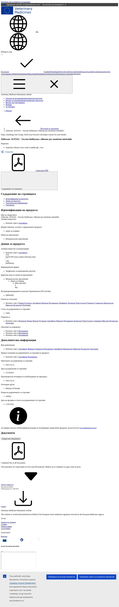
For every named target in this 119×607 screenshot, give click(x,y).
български (22, 72)
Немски (36, 321)
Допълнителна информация (16, 203)
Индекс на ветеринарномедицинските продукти (24, 100)
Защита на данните (8, 522)
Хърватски (39, 349)
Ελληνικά (72, 72)
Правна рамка (6, 526)
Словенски (99, 303)
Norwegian (26, 305)
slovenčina (47, 74)
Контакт (4, 536)
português (33, 74)
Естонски (28, 303)
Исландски (17, 305)
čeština (52, 72)
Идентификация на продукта (17, 199)
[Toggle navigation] (37, 84)
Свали (21, 506)
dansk (57, 72)
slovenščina (55, 74)
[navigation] (15, 2)
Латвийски (63, 303)
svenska (68, 74)
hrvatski (96, 72)
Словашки (97, 321)
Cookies (4, 524)
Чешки (21, 303)
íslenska (73, 74)
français (84, 72)
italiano (101, 72)
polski (27, 74)
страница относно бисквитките (22, 583)
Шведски (9, 305)
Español (47, 72)
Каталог (9, 111)
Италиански (53, 303)
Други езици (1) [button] (24, 485)
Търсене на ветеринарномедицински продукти (24, 98)
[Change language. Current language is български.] (19, 32)
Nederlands (21, 74)
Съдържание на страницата (29, 181)
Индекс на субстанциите (15, 103)
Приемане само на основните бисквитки (97, 577)
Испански (22, 321)
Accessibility (6, 529)
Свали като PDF (24, 170)
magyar (10, 74)
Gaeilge (90, 72)
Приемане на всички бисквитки (61, 577)
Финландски (108, 303)
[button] (7, 151)
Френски (44, 303)
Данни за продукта (13, 201)
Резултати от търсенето (32, 129)
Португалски (81, 303)
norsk (78, 74)
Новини (9, 105)
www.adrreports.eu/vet (88, 428)
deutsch (62, 72)
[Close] (2, 551)
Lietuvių (4, 74)
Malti (15, 74)
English (78, 72)
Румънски (90, 303)
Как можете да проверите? (54, 5)
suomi (62, 74)
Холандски (77, 321)
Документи (10, 205)
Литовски (71, 303)
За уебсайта (10, 107)
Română (40, 74)
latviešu (107, 72)
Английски (23, 223)
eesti (66, 72)
